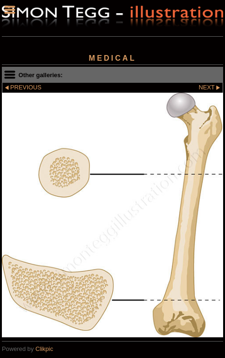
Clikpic (44, 348)
